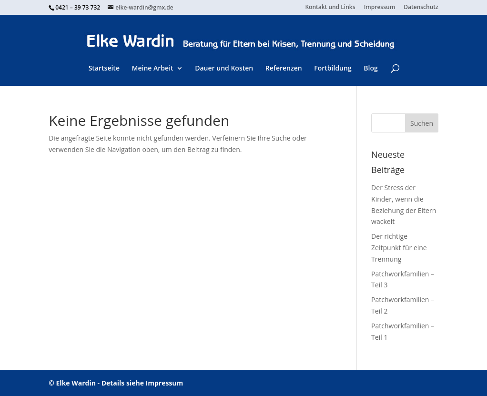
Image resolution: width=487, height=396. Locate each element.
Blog (370, 68)
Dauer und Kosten (224, 68)
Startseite (104, 68)
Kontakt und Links (330, 7)
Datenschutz (421, 7)
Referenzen (283, 68)
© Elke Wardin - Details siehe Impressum (116, 382)
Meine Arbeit (152, 68)
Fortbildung (332, 68)
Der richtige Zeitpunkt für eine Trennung (399, 248)
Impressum (379, 7)
